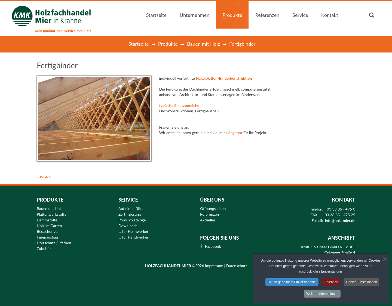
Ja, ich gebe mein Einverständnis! (292, 283)
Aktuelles (208, 220)
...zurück (44, 176)
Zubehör (44, 249)
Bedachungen (48, 231)
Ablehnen (331, 283)
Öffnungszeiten (213, 209)
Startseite (138, 44)
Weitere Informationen (322, 294)
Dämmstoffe (47, 220)
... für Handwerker (133, 237)
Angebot (235, 132)
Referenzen (209, 214)
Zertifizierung (129, 214)
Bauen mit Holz (203, 44)
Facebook (213, 246)
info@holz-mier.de (340, 220)
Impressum (214, 265)
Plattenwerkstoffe (51, 214)
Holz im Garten (49, 226)
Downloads (127, 226)
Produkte (168, 44)
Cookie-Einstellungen (361, 283)
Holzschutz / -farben (54, 243)
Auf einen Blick (130, 209)
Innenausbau (47, 237)
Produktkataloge (132, 220)
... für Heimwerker (133, 231)
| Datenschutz (235, 265)
